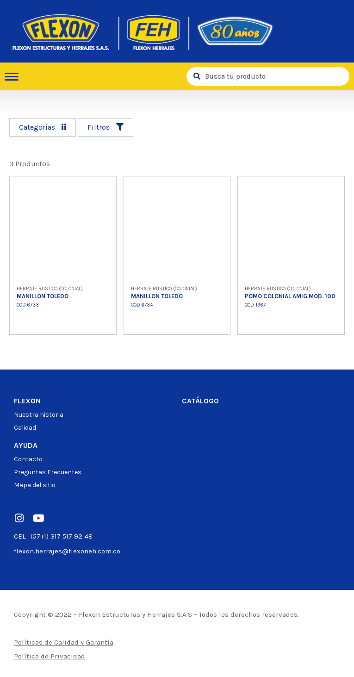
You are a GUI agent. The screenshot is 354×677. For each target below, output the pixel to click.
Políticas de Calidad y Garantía (63, 642)
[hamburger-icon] (15, 77)
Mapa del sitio (35, 485)
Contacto (28, 459)
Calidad (25, 428)
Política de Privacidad (49, 656)
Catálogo (200, 400)
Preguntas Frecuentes (47, 472)
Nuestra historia (38, 415)
